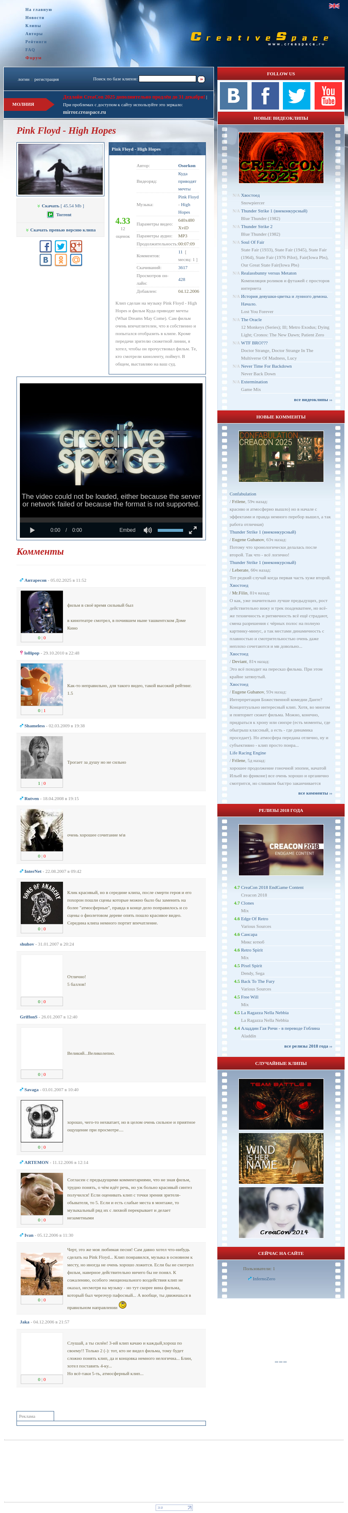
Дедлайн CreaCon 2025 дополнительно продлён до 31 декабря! (134, 97)
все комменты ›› (315, 792)
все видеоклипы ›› (313, 399)
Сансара (249, 934)
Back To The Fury (258, 981)
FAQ (30, 49)
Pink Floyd (188, 196)
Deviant (239, 661)
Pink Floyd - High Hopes (136, 148)
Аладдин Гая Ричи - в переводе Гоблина (280, 1028)
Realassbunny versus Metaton (268, 272)
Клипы (33, 25)
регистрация (46, 79)
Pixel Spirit (251, 965)
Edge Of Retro (254, 918)
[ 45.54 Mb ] (60, 205)
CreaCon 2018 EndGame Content (272, 887)
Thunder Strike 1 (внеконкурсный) (274, 210)
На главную (38, 9)
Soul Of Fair (252, 242)
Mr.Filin (239, 592)
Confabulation (243, 493)
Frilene (238, 501)
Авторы (34, 33)
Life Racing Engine (248, 752)
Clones (247, 902)
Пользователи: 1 (259, 1268)
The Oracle (251, 319)
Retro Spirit (252, 949)
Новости (34, 17)
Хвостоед (250, 195)
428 (182, 279)
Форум (33, 57)
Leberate (240, 569)
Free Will (249, 996)
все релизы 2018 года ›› (308, 1045)
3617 (183, 267)
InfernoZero (264, 1278)
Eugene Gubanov (248, 539)
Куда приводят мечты (187, 181)
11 (180, 251)
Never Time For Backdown (266, 366)
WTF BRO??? (254, 342)
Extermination (254, 381)
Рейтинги (36, 41)
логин (23, 79)
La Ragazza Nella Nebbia (265, 1012)
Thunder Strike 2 (257, 226)
